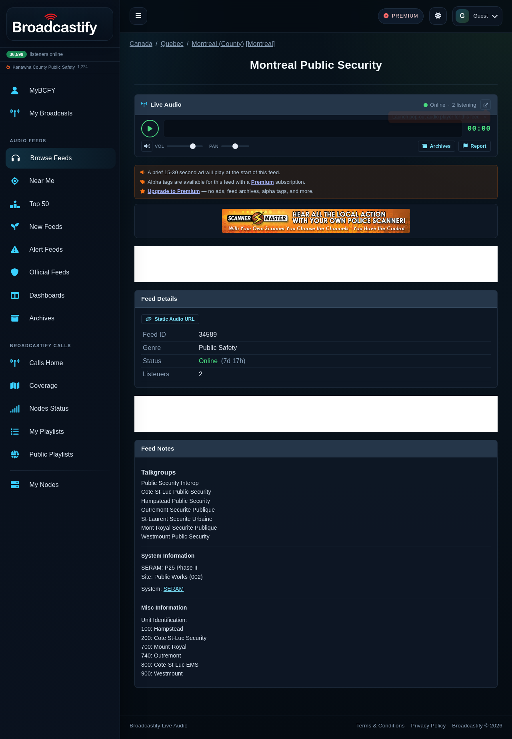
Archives (436, 146)
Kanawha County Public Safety (44, 67)
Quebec (172, 43)
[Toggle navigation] (138, 16)
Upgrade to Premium (174, 191)
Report (474, 146)
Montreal (260, 43)
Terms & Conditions (380, 726)
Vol (159, 146)
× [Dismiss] (485, 118)
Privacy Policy (428, 726)
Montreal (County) (218, 43)
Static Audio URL (170, 319)
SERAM (174, 589)
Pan (213, 146)
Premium (262, 182)
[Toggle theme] (438, 16)
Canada (141, 43)
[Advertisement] (316, 264)
